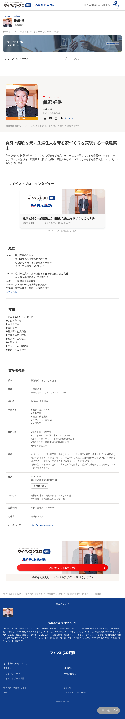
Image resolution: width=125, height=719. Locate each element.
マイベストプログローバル (75, 692)
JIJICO (6, 692)
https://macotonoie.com (42, 525)
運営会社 (7, 668)
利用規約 (68, 668)
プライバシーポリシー (13, 674)
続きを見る (11, 292)
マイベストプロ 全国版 (14, 678)
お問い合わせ (70, 674)
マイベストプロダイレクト (15, 688)
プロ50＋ (68, 688)
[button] (70, 118)
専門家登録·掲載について (15, 663)
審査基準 (19, 641)
